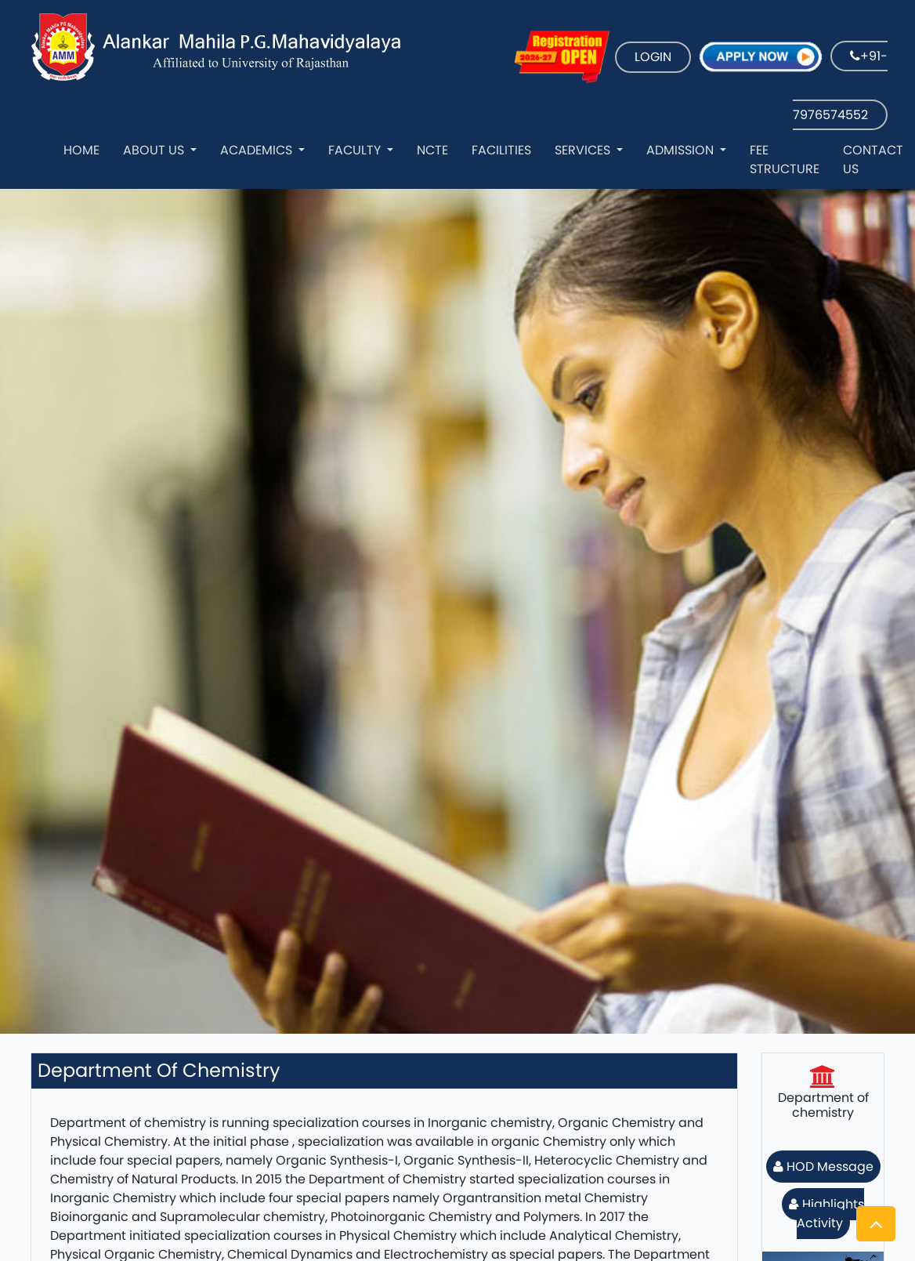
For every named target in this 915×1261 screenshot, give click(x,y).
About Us (155, 150)
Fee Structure (784, 159)
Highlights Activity (826, 1213)
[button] (875, 1223)
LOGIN (653, 57)
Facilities (501, 150)
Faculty (356, 150)
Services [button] (584, 150)
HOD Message (823, 1167)
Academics (257, 150)
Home (81, 150)
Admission (681, 150)
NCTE (432, 150)
